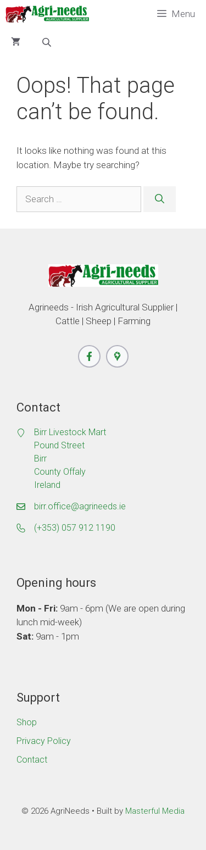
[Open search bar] (47, 42)
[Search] (159, 199)
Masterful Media (155, 811)
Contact (31, 759)
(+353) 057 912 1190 (74, 528)
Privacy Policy (43, 741)
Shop (26, 722)
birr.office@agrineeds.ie (80, 506)
